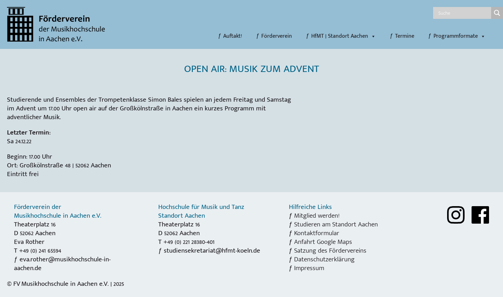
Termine (404, 36)
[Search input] (463, 13)
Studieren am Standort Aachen (336, 224)
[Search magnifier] (497, 13)
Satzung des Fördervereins (330, 250)
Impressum (309, 268)
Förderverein (276, 36)
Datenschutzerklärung (324, 259)
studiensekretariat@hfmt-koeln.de (212, 250)
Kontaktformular (316, 233)
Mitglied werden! (317, 215)
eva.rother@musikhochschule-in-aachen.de (62, 264)
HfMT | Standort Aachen (343, 36)
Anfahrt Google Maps (323, 241)
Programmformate (459, 36)
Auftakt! (232, 36)
